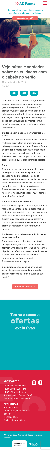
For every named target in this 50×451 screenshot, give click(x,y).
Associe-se (25, 18)
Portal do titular (11, 417)
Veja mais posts (25, 286)
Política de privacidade (14, 420)
